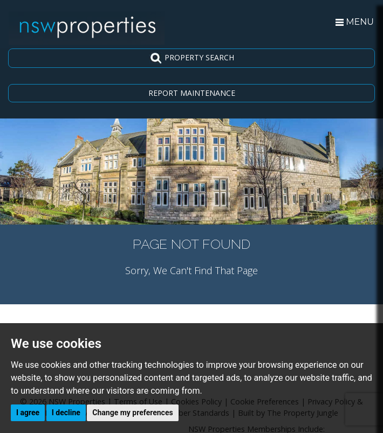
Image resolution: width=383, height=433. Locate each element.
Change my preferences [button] (132, 412)
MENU (355, 22)
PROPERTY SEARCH (191, 58)
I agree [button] (27, 412)
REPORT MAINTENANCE (191, 93)
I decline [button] (66, 412)
